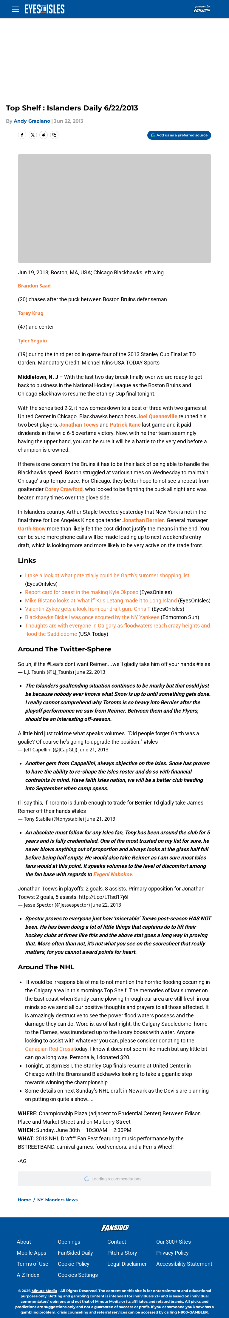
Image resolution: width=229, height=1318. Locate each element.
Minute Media (44, 1290)
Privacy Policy (172, 1253)
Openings (69, 1242)
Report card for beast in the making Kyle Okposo (81, 592)
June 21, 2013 (93, 749)
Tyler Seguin (32, 340)
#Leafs (55, 664)
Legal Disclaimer (127, 1264)
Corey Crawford (64, 489)
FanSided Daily (75, 1253)
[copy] (54, 135)
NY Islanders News (57, 1199)
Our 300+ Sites (173, 1242)
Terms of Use (32, 1264)
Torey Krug (31, 313)
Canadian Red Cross (49, 1049)
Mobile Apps (31, 1253)
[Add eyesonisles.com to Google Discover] (179, 135)
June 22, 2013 (90, 672)
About (24, 1242)
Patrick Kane (125, 425)
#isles (203, 664)
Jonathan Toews (78, 425)
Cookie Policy (73, 1264)
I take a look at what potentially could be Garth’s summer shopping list (107, 575)
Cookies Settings (78, 1275)
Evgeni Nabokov (112, 874)
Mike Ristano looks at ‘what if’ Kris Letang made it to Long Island (101, 600)
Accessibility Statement (184, 1264)
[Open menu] (15, 9)
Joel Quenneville (157, 416)
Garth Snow (32, 528)
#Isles (150, 742)
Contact (116, 1242)
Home (24, 1199)
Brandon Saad (34, 285)
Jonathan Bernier (143, 520)
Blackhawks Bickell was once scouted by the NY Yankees (92, 617)
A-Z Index (28, 1275)
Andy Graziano (32, 121)
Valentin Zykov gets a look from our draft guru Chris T (88, 609)
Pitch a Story (122, 1253)
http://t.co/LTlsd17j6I (104, 897)
